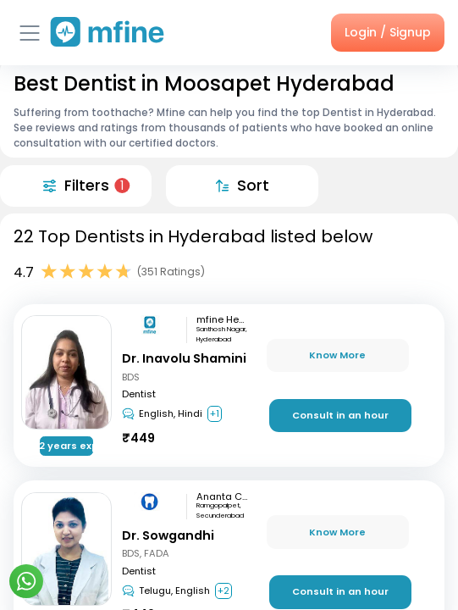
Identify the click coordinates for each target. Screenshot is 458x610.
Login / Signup (388, 32)
